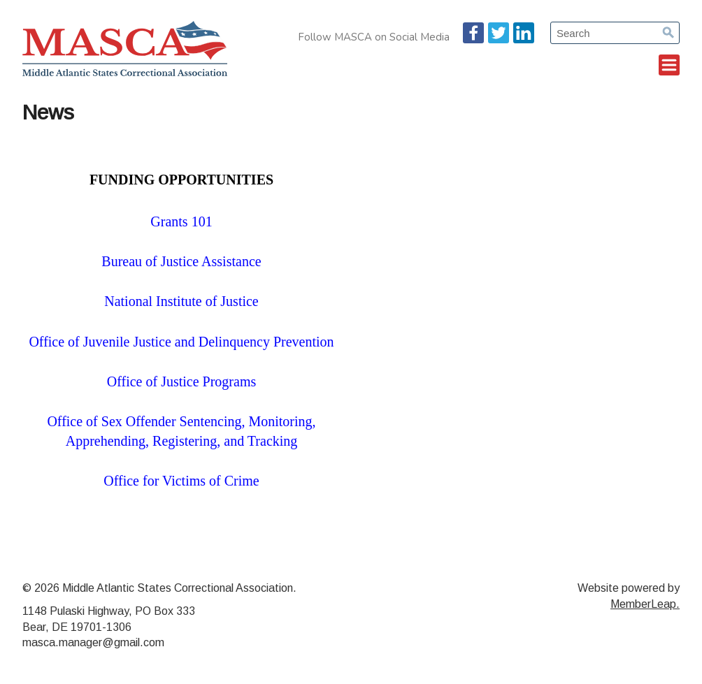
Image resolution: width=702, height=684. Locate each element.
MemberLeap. (645, 604)
